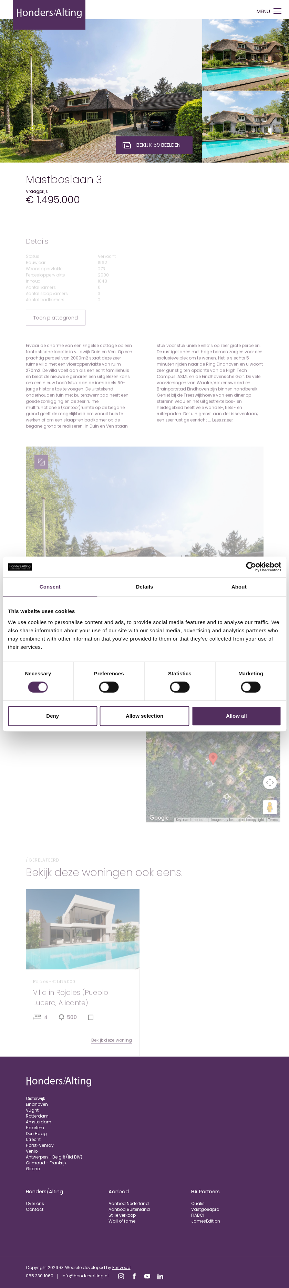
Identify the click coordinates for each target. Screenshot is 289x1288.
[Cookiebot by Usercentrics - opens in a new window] (251, 567)
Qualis (198, 1203)
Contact (34, 1209)
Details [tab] (144, 587)
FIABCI (197, 1215)
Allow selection (144, 716)
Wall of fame (122, 1221)
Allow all (236, 716)
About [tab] (239, 587)
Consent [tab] (50, 587)
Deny (52, 716)
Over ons (35, 1203)
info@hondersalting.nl (85, 1276)
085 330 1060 (39, 1276)
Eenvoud (121, 1267)
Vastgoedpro (205, 1209)
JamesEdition (205, 1221)
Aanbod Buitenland (129, 1209)
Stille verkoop (122, 1215)
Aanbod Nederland (129, 1203)
